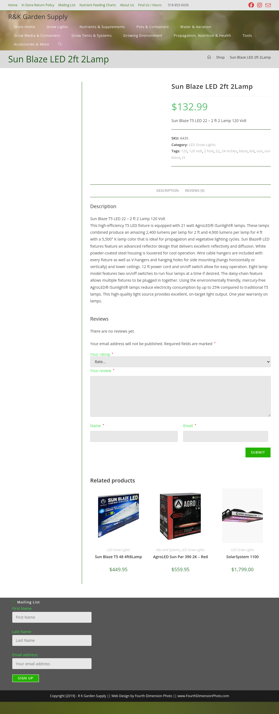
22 (218, 150)
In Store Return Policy (38, 5)
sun (259, 150)
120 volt (195, 150)
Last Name (21, 631)
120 (184, 150)
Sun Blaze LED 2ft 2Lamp (250, 57)
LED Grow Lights (202, 144)
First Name (22, 608)
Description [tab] (167, 190)
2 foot (209, 150)
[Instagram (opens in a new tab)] (260, 5)
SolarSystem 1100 (242, 556)
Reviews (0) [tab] (195, 190)
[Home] (209, 57)
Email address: (25, 654)
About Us (127, 5)
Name (97, 425)
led (252, 150)
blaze (243, 150)
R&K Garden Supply (38, 16)
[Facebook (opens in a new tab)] (251, 5)
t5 (183, 157)
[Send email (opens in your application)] (267, 5)
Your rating (101, 354)
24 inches (229, 150)
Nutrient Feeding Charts (98, 5)
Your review (102, 370)
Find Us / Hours (150, 5)
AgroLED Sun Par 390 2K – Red (180, 556)
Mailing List (66, 5)
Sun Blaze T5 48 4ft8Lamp (118, 556)
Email (189, 425)
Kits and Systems (168, 550)
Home (12, 5)
